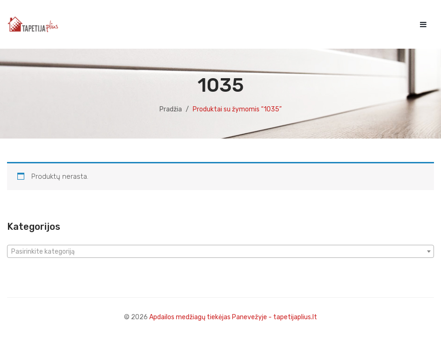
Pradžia (170, 109)
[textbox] (220, 251)
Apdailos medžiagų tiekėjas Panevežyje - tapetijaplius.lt (233, 317)
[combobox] (220, 251)
